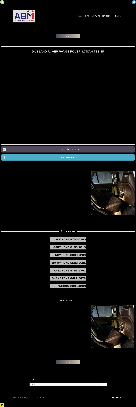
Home (80, 16)
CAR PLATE (95, 16)
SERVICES (106, 16)
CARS (87, 16)
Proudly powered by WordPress (36, 398)
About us (117, 16)
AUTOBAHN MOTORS (19, 398)
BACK (68, 36)
